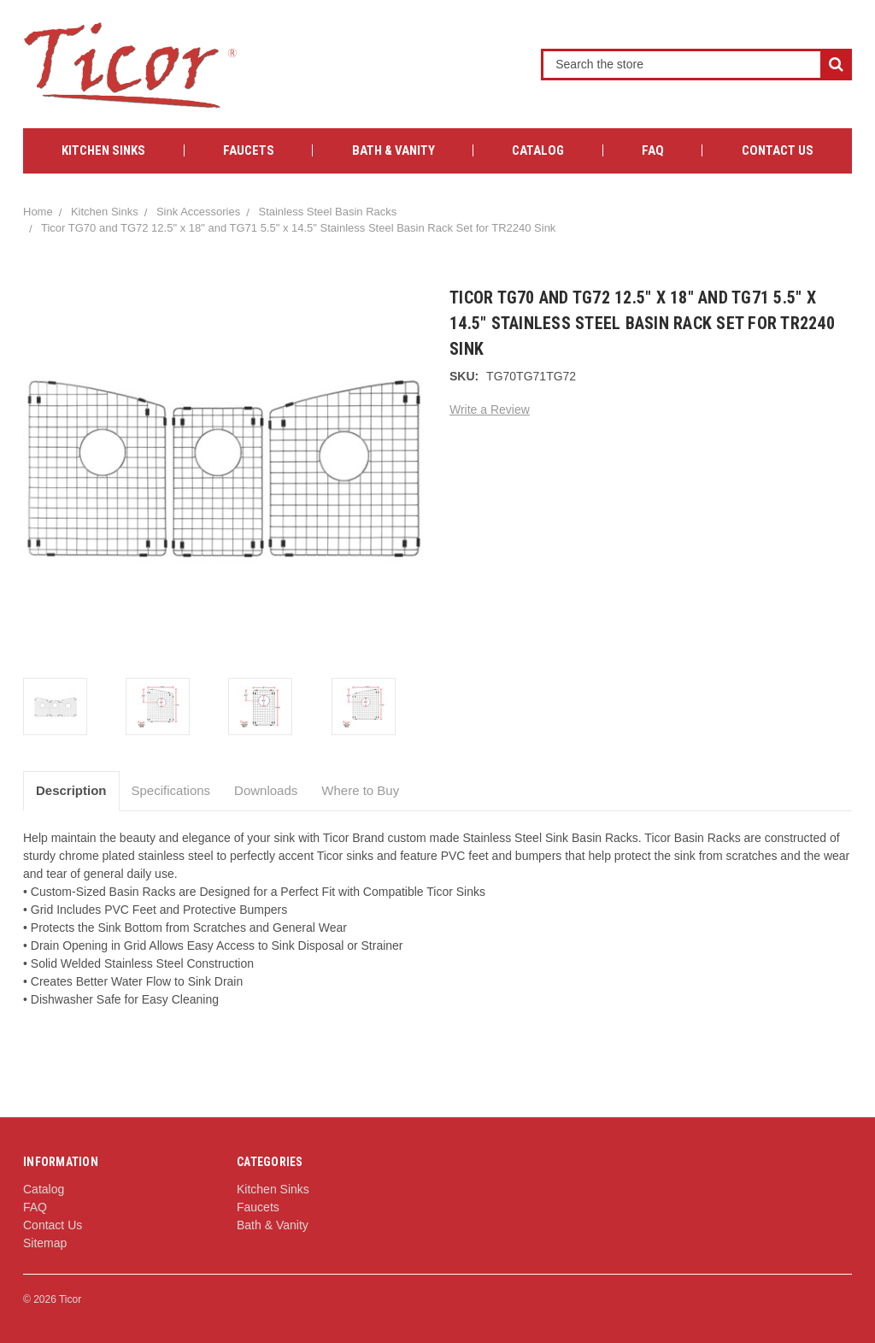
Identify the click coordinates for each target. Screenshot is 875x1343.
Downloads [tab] (265, 790)
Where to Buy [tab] (360, 790)
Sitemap (45, 1243)
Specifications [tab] (171, 790)
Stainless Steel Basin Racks (327, 211)
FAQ (653, 150)
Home (38, 211)
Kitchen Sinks (103, 150)
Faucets (248, 150)
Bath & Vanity (393, 150)
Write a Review (489, 409)
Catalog (538, 150)
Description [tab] (71, 790)
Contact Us (777, 150)
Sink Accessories (198, 211)
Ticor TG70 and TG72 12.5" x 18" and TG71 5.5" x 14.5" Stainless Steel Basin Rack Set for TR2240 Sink (298, 227)
